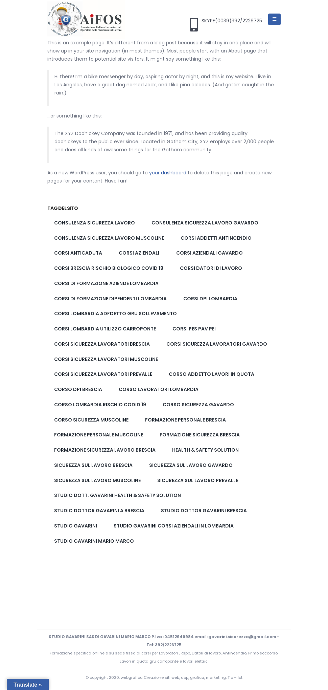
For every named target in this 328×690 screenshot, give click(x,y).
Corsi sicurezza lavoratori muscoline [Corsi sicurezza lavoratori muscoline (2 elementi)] (106, 359)
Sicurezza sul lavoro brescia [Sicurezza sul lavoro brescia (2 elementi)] (93, 465)
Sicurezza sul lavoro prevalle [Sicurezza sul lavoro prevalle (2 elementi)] (197, 480)
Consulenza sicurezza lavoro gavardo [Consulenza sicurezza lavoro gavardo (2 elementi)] (204, 222)
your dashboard (167, 172)
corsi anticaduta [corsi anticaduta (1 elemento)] (78, 253)
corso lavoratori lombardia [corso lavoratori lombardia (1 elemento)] (158, 389)
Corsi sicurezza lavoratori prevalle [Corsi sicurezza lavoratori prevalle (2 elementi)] (103, 374)
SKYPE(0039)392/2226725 (232, 20)
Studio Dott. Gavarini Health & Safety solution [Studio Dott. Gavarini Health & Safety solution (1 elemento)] (117, 495)
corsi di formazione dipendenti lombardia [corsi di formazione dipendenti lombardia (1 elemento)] (110, 298)
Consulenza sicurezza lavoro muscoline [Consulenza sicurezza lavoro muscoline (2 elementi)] (109, 238)
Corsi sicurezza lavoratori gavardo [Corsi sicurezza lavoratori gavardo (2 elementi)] (216, 344)
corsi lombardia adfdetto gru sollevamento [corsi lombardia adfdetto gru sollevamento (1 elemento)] (115, 313)
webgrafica (132, 677)
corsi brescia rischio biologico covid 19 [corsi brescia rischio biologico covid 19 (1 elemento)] (108, 268)
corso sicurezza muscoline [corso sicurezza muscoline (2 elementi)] (91, 419)
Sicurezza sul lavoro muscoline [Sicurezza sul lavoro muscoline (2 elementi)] (97, 480)
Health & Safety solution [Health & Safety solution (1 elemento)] (205, 450)
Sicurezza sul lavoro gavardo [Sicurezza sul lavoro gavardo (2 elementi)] (191, 465)
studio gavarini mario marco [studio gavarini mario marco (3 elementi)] (94, 541)
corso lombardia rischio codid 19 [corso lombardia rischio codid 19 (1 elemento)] (100, 404)
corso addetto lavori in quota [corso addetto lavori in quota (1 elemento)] (211, 374)
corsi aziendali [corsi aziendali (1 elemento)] (139, 253)
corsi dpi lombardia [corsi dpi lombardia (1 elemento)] (210, 298)
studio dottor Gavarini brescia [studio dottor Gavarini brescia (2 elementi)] (204, 510)
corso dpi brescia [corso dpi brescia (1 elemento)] (78, 389)
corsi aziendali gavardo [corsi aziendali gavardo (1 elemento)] (209, 253)
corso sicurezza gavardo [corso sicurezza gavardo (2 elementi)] (198, 404)
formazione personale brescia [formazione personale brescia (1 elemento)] (185, 419)
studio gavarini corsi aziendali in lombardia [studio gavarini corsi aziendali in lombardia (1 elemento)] (174, 525)
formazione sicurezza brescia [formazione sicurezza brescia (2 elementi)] (200, 434)
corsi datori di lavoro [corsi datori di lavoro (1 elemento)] (211, 268)
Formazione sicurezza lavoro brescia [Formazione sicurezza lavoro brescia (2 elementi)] (105, 450)
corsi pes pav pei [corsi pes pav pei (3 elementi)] (194, 328)
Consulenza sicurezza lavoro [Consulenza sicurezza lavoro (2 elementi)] (94, 222)
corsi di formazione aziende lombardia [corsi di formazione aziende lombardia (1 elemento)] (106, 283)
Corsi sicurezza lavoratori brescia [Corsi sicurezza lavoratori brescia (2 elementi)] (102, 344)
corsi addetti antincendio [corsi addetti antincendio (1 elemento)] (216, 238)
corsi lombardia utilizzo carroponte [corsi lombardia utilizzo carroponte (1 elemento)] (105, 328)
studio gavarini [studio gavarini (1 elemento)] (75, 525)
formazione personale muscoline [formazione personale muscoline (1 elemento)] (98, 434)
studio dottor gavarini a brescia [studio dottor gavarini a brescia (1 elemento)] (99, 510)
